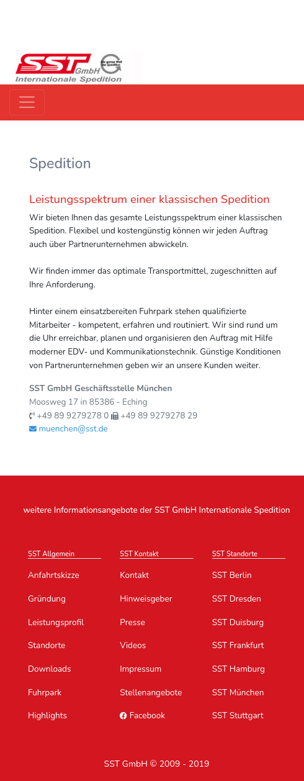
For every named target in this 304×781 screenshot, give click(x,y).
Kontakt (134, 575)
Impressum (140, 669)
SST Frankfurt (238, 645)
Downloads (49, 669)
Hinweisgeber (146, 599)
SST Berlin (232, 575)
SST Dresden (236, 599)
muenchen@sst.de (68, 429)
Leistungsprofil (56, 622)
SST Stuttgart (238, 715)
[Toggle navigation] (27, 102)
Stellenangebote (151, 692)
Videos (133, 645)
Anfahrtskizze (53, 575)
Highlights (47, 715)
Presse (132, 622)
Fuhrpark (44, 692)
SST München (238, 692)
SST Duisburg (238, 622)
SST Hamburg (238, 669)
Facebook (142, 715)
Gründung (47, 599)
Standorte (46, 645)
